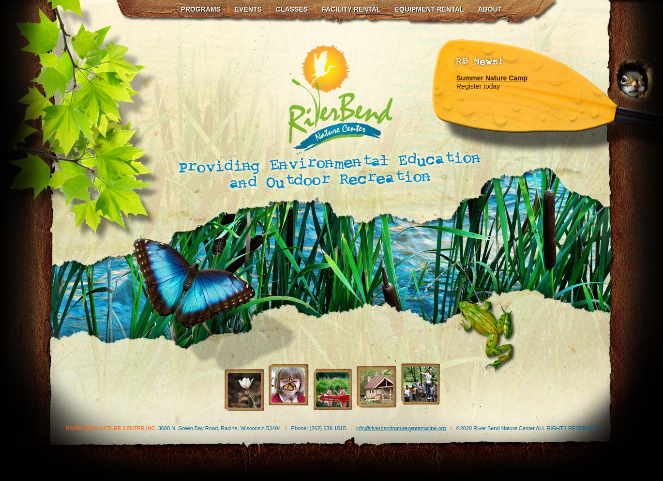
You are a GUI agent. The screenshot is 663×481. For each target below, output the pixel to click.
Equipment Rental (429, 9)
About (490, 9)
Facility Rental (351, 9)
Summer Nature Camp (491, 78)
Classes (292, 9)
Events (248, 9)
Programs (201, 9)
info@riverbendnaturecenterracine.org (401, 428)
